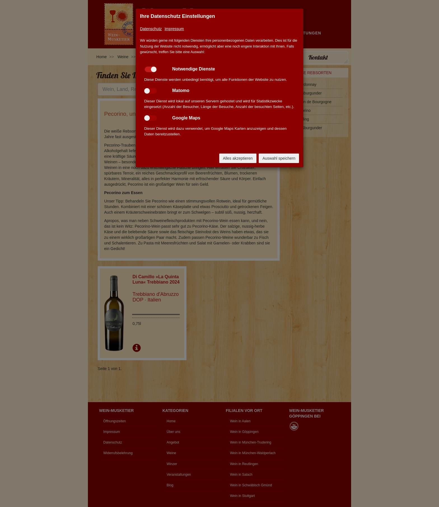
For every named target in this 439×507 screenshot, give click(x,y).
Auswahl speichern (278, 158)
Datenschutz (151, 29)
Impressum (174, 29)
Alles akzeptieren (238, 158)
